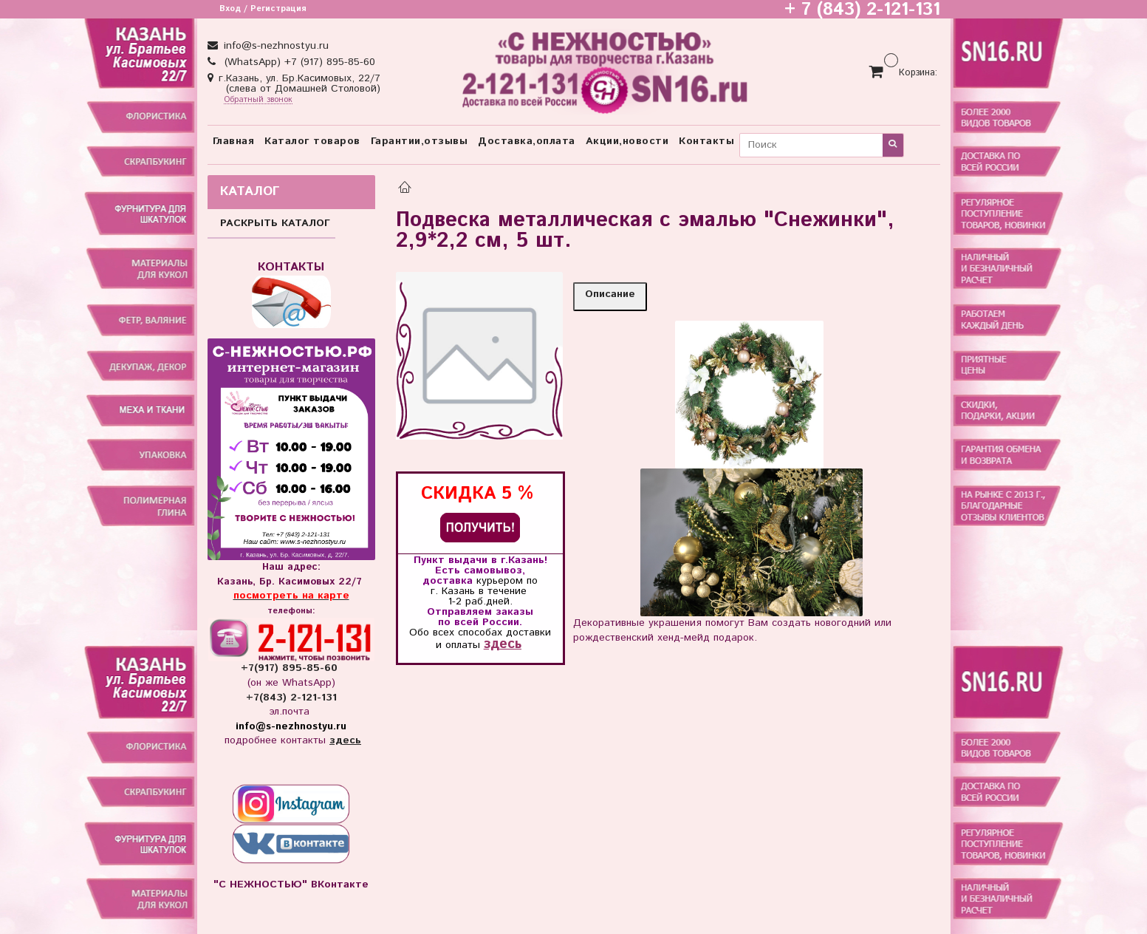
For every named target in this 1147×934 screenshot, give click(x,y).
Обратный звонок (258, 100)
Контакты (706, 141)
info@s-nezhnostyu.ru (274, 45)
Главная (234, 141)
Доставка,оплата (526, 141)
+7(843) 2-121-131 (291, 697)
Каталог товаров (312, 141)
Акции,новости (627, 141)
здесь (502, 644)
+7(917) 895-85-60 (291, 668)
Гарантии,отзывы (419, 141)
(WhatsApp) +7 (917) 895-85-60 (298, 62)
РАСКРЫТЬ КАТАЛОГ (275, 223)
